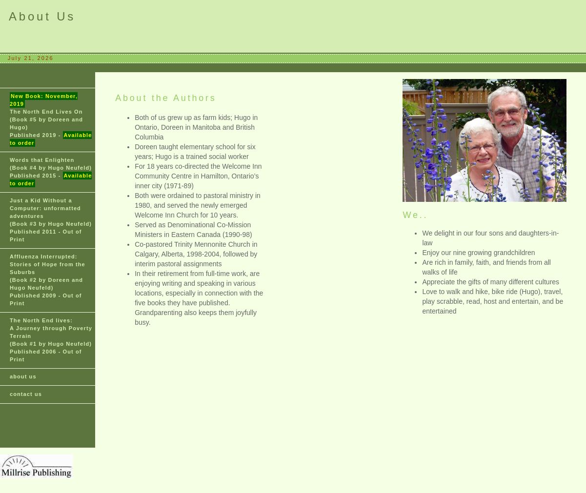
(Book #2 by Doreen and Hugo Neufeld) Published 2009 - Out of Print (47, 280)
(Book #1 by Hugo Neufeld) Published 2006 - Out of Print (51, 339)
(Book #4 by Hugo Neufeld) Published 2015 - (51, 172)
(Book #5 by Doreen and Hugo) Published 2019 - (51, 119)
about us (23, 376)
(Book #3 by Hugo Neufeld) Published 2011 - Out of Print (51, 219)
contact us (26, 394)
